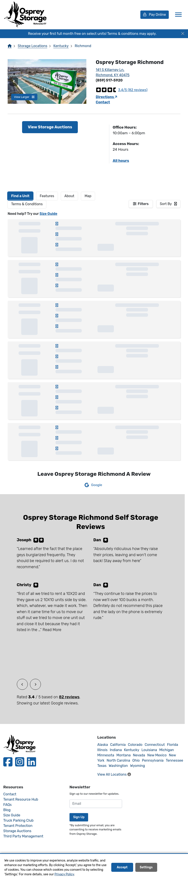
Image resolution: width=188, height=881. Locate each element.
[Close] (183, 33)
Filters (143, 204)
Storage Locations (32, 46)
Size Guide (48, 214)
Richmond (83, 46)
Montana (124, 755)
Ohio (136, 760)
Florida (172, 745)
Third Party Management (23, 836)
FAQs (7, 805)
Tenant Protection (17, 826)
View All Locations (114, 774)
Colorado (135, 745)
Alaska (102, 745)
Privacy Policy (64, 874)
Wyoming (137, 766)
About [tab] (69, 196)
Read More (52, 629)
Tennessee (174, 760)
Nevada (139, 755)
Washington (118, 766)
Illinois (102, 750)
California (118, 745)
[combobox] (168, 204)
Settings (146, 867)
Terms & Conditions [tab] (27, 204)
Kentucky (60, 46)
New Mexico (157, 755)
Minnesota (105, 755)
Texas (101, 766)
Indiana (116, 750)
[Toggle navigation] (178, 14)
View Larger (24, 97)
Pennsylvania (153, 760)
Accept (122, 867)
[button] (13, 81)
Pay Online (154, 14)
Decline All (171, 867)
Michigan (166, 750)
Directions (106, 97)
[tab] (20, 196)
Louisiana (149, 750)
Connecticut (155, 745)
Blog (6, 810)
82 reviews (69, 697)
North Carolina (118, 760)
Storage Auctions (17, 831)
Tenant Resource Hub (20, 799)
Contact (103, 102)
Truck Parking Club (18, 820)
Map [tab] (88, 196)
